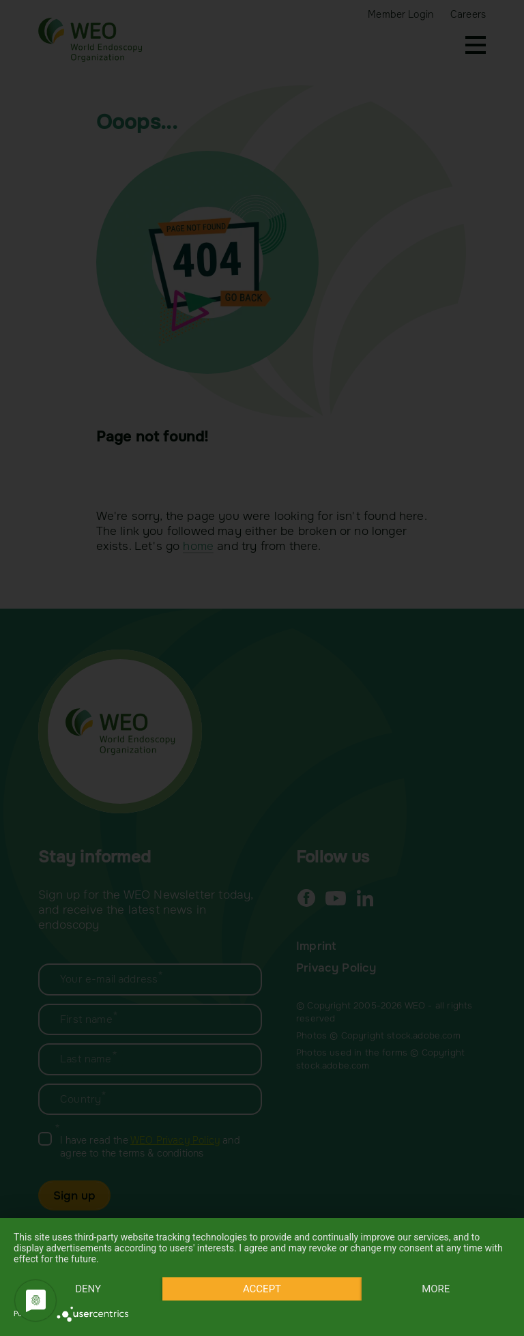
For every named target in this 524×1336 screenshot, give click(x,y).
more (436, 1289)
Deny (88, 1289)
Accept (262, 1289)
